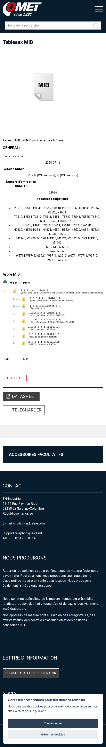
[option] (53, 88)
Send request (15, 377)
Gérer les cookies (53, 734)
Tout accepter (53, 723)
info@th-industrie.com (29, 523)
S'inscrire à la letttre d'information (31, 673)
